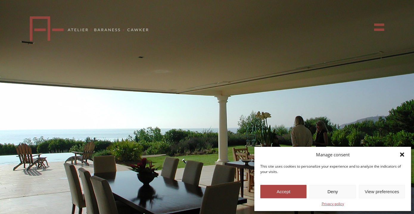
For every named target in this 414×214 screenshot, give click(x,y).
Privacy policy (333, 203)
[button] (402, 155)
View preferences (382, 191)
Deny (332, 191)
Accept (283, 191)
